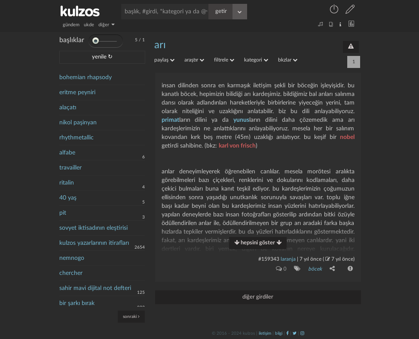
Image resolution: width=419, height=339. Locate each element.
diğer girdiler (257, 297)
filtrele (224, 59)
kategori (256, 59)
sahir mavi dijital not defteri (95, 288)
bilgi (278, 333)
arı (160, 45)
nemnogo (71, 258)
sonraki (131, 316)
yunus (241, 120)
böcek (315, 268)
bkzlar (287, 59)
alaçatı (67, 108)
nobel (347, 137)
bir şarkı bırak (77, 303)
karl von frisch (237, 146)
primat (170, 120)
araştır (194, 59)
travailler (70, 168)
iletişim (265, 333)
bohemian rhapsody (85, 77)
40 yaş (67, 198)
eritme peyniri (77, 92)
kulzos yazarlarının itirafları (94, 243)
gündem (71, 24)
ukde (89, 24)
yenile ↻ (102, 57)
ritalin (66, 183)
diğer (106, 24)
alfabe (67, 153)
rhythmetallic (76, 138)
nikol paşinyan (78, 123)
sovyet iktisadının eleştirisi (93, 228)
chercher (71, 273)
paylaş (164, 59)
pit (62, 213)
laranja (288, 259)
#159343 (268, 259)
